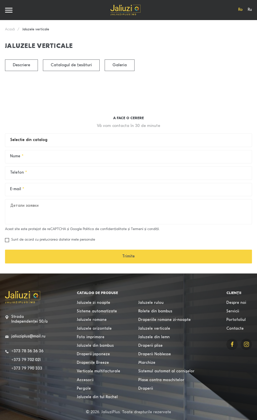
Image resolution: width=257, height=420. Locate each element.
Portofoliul (236, 320)
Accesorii (85, 380)
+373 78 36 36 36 (27, 351)
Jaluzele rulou (151, 303)
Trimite (128, 256)
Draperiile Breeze (93, 363)
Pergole (84, 389)
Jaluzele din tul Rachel (97, 397)
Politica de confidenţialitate (105, 229)
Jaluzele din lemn (154, 337)
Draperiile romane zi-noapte (164, 320)
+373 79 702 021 (26, 360)
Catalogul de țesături (71, 65)
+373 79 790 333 (26, 369)
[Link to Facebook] (232, 344)
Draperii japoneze (93, 354)
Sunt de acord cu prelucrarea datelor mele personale (50, 240)
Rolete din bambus (155, 311)
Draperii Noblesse (154, 354)
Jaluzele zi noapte (93, 303)
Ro (240, 10)
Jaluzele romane (92, 320)
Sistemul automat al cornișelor (166, 371)
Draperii (145, 389)
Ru (250, 10)
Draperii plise (150, 346)
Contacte (235, 329)
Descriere (21, 65)
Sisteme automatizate (97, 311)
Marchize (146, 363)
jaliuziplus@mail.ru (28, 336)
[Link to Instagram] (246, 344)
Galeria (119, 65)
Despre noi (236, 303)
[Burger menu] (9, 10)
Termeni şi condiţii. (145, 229)
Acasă (10, 29)
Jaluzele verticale (154, 329)
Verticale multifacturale (98, 371)
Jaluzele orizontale (94, 329)
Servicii (232, 311)
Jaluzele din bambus (95, 346)
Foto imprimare (90, 337)
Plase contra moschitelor (161, 380)
